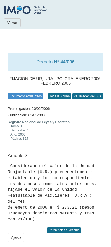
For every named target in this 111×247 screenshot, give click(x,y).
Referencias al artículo (64, 230)
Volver (12, 23)
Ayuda (16, 237)
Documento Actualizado (25, 96)
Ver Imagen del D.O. (88, 96)
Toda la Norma (59, 96)
